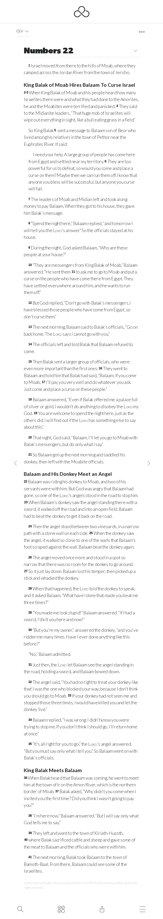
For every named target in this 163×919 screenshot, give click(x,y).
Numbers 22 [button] (81, 51)
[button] (26, 31)
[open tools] (142, 31)
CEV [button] (23, 31)
